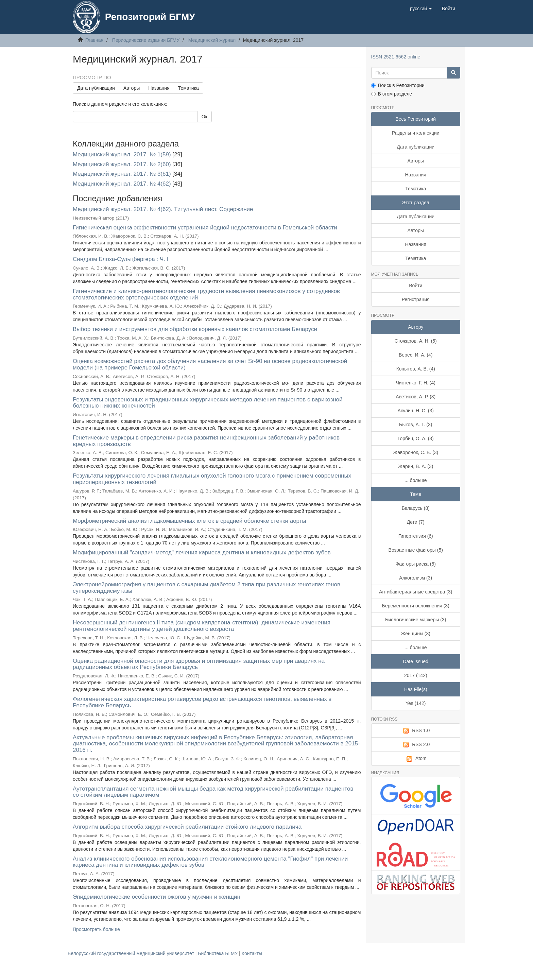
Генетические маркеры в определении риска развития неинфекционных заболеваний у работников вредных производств (206, 440)
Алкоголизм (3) (415, 578)
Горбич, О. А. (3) (416, 438)
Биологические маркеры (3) (415, 619)
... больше (416, 480)
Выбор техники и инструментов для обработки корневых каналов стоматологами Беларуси (195, 329)
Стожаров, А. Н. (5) (416, 341)
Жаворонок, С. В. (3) (415, 452)
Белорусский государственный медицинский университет (131, 953)
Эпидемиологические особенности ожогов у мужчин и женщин (156, 897)
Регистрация (416, 299)
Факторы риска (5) (416, 564)
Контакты (252, 953)
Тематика (188, 88)
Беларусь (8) (416, 508)
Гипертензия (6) (415, 536)
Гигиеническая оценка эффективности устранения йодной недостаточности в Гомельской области (205, 227)
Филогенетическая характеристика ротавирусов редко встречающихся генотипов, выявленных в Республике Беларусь (202, 702)
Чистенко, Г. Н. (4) (415, 382)
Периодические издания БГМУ (146, 40)
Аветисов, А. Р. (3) (415, 396)
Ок (204, 116)
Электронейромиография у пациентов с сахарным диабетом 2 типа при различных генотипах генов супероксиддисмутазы (206, 587)
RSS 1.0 (415, 731)
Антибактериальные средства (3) (415, 591)
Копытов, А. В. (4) (415, 369)
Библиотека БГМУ (218, 953)
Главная (94, 40)
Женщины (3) (415, 633)
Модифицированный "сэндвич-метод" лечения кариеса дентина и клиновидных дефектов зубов (202, 552)
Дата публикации (96, 88)
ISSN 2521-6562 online (395, 56)
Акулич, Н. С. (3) (416, 410)
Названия (158, 88)
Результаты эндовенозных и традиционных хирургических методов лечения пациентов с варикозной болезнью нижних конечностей (208, 402)
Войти (415, 285)
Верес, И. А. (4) (416, 355)
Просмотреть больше (96, 929)
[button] (421, 8)
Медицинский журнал (212, 40)
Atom (416, 759)
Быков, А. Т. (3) (415, 424)
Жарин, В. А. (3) (415, 466)
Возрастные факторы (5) (416, 550)
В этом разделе (391, 94)
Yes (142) (416, 703)
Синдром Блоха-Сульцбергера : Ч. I (120, 259)
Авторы (131, 88)
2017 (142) (415, 675)
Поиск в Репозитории (398, 85)
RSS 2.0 (415, 745)
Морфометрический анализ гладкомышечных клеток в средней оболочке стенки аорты (189, 521)
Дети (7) (416, 522)
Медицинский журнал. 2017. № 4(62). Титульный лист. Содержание (163, 209)
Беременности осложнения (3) (415, 605)
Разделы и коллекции (416, 133)
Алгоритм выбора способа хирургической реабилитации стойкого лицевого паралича (187, 827)
